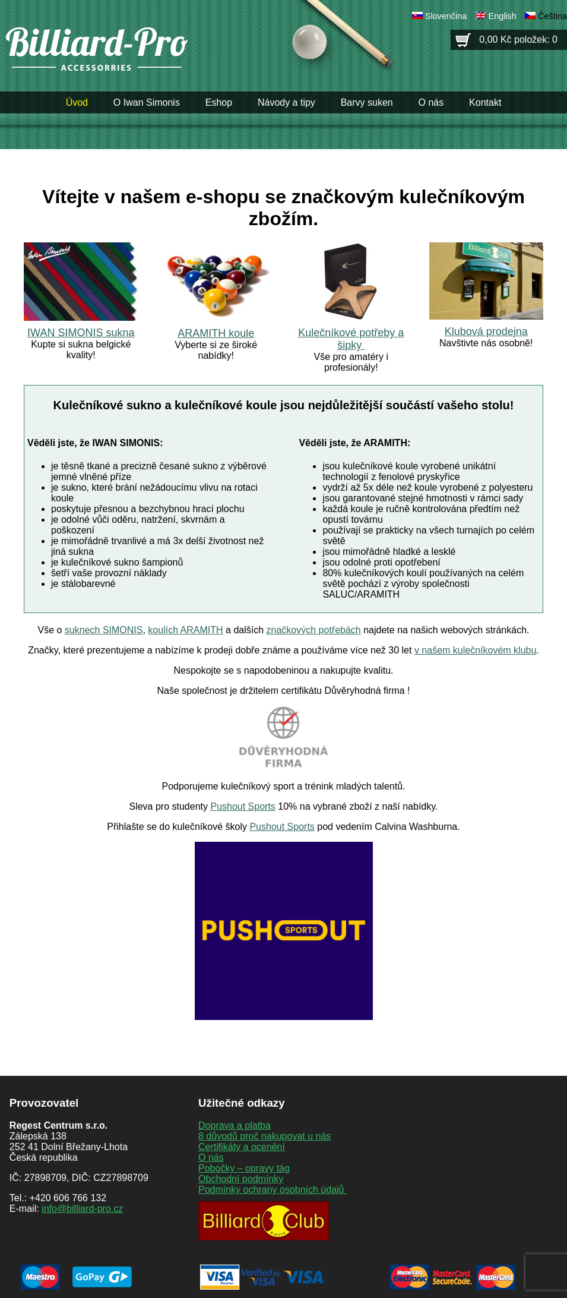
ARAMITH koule (216, 333)
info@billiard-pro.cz (82, 1209)
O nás (431, 102)
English (503, 16)
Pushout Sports (242, 806)
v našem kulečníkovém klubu (475, 650)
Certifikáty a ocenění (241, 1147)
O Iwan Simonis (146, 102)
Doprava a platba (234, 1125)
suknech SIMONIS (104, 630)
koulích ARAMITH (185, 630)
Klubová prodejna (486, 331)
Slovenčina (446, 16)
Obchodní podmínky (240, 1179)
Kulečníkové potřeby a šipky (351, 339)
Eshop (218, 102)
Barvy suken (367, 102)
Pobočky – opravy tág (244, 1168)
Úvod (77, 102)
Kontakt (485, 102)
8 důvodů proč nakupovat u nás (264, 1136)
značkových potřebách (314, 630)
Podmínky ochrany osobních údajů (272, 1190)
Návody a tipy (286, 102)
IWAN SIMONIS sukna (80, 333)
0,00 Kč (518, 39)
